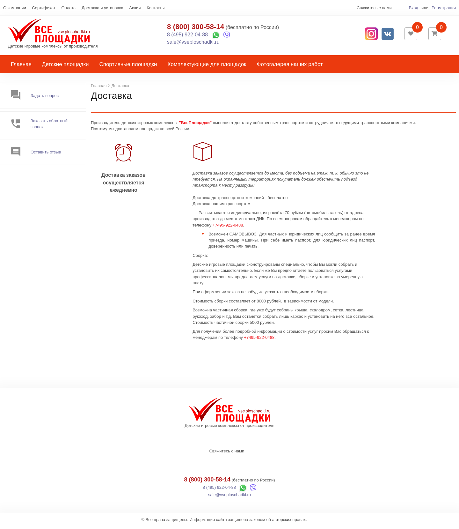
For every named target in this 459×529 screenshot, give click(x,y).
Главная (21, 67)
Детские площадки (65, 67)
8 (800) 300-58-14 (195, 28)
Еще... (9, 7)
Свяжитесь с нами (226, 454)
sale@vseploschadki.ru (193, 43)
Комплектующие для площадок (207, 67)
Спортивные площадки (128, 67)
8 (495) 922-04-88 (187, 36)
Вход (413, 7)
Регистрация (444, 7)
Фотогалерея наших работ (290, 67)
